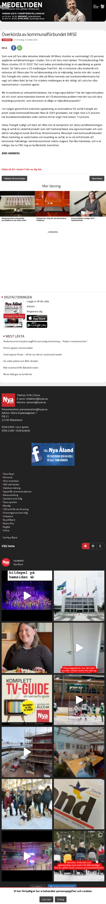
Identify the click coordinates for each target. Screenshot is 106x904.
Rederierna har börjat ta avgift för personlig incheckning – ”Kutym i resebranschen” (45, 341)
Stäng (60, 899)
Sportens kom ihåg (12, 498)
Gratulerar (8, 516)
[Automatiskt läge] (85, 546)
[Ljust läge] (93, 546)
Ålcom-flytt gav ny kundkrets (17, 374)
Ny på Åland (9, 520)
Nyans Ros (8, 523)
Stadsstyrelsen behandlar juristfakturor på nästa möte (14, 219)
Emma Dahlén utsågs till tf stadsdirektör (83, 219)
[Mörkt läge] (100, 546)
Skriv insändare (11, 481)
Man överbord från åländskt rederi (20, 367)
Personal (7, 477)
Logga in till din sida (38, 301)
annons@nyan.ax (36, 402)
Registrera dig (34, 311)
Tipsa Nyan (96, 178)
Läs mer (46, 899)
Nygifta (6, 527)
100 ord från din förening (16, 509)
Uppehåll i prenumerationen (17, 491)
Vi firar (6, 530)
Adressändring (10, 495)
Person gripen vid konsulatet (18, 348)
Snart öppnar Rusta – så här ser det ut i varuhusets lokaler (32, 354)
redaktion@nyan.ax (37, 399)
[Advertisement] (53, 257)
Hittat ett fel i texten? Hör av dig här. (22, 169)
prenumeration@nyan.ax (33, 409)
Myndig (6, 505)
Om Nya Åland (10, 537)
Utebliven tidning (11, 488)
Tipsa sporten (10, 502)
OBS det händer (11, 484)
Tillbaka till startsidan (14, 178)
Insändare (7, 40)
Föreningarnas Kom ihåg (15, 512)
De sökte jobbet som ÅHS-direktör (20, 361)
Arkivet (30, 306)
